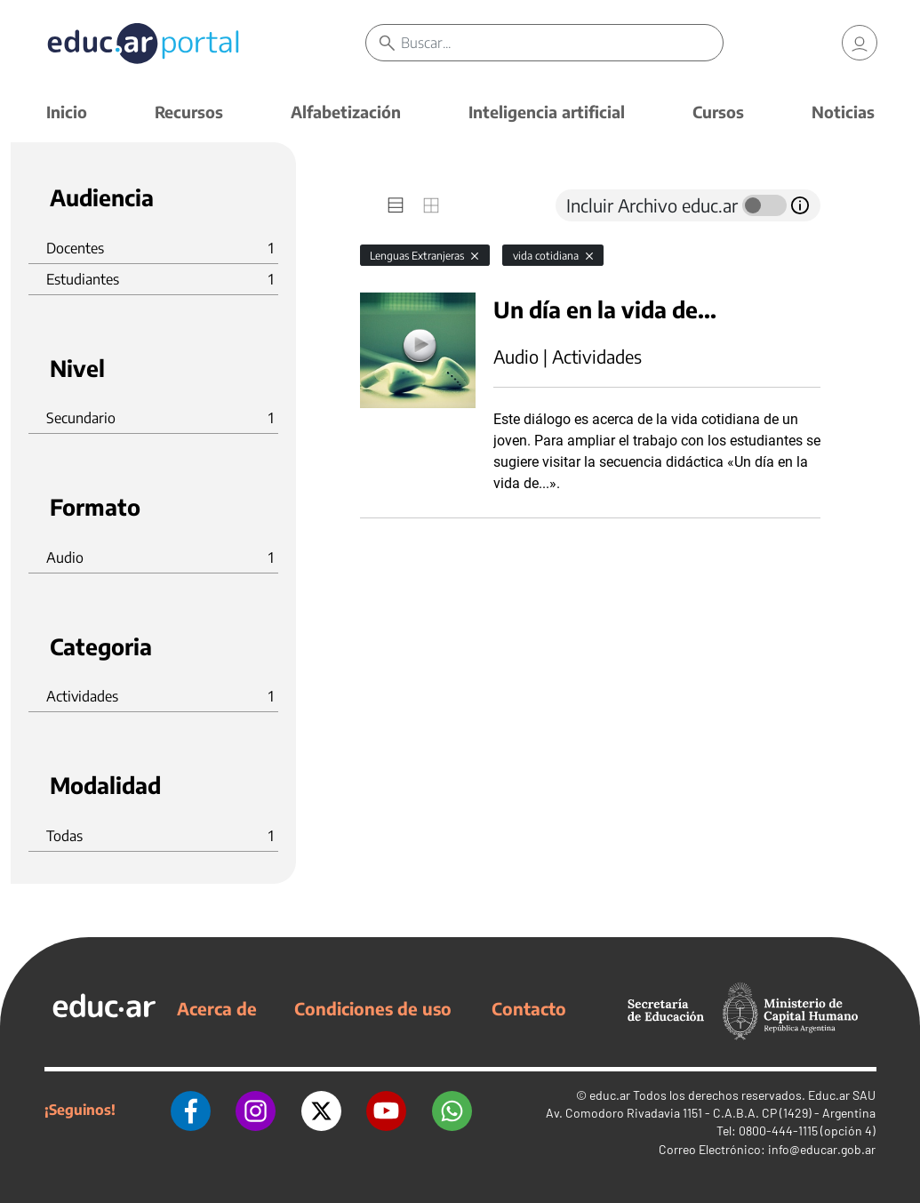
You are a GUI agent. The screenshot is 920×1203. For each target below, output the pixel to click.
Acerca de (217, 1008)
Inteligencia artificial (546, 111)
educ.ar (609, 1095)
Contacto (529, 1008)
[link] (859, 44)
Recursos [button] (189, 111)
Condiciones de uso (373, 1008)
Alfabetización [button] (346, 111)
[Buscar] (566, 44)
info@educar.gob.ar (822, 1149)
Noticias (843, 111)
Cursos (718, 111)
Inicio (66, 111)
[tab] (395, 205)
